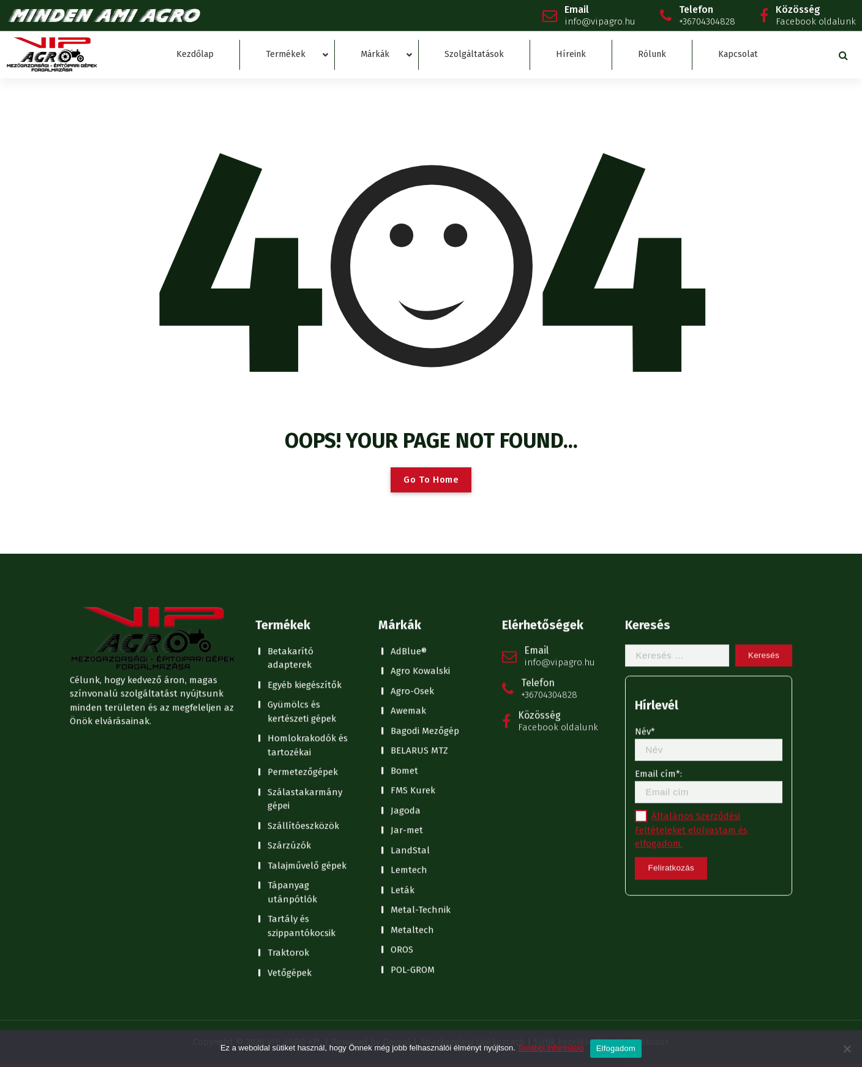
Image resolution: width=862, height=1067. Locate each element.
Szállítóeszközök (303, 630)
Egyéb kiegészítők (305, 489)
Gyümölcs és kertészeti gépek (302, 516)
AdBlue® (409, 455)
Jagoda (406, 614)
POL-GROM (413, 774)
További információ (550, 1047)
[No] (847, 1048)
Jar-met (407, 635)
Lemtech (409, 675)
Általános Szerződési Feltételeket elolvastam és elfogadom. (691, 635)
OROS (402, 754)
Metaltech (412, 734)
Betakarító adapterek (290, 462)
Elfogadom (615, 1048)
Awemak (408, 515)
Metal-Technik (421, 714)
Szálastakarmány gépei (305, 603)
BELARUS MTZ (419, 555)
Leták (402, 694)
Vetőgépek (290, 777)
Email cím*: (708, 590)
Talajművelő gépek (307, 670)
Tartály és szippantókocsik (301, 731)
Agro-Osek (412, 495)
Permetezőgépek (303, 577)
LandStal (410, 654)
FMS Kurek (413, 595)
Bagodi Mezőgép (425, 535)
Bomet (404, 575)
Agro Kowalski (420, 475)
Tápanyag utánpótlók (292, 697)
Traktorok (288, 757)
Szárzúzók (289, 650)
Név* (708, 548)
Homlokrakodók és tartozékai (308, 550)
